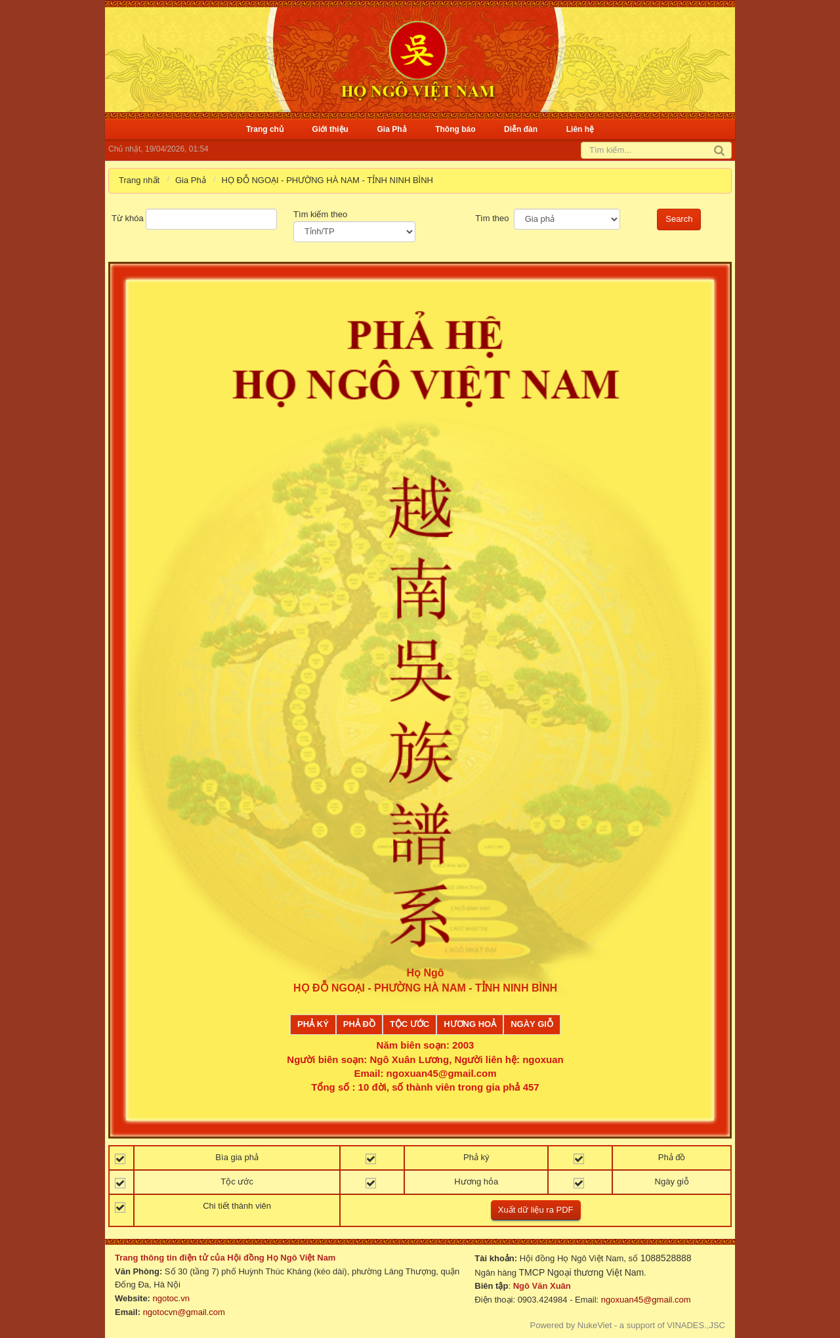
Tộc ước (409, 1024)
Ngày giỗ (532, 1024)
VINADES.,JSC (696, 1325)
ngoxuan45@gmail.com (644, 1300)
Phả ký (313, 1024)
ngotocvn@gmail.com (184, 1312)
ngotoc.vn (171, 1298)
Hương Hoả (470, 1024)
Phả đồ (359, 1024)
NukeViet (595, 1325)
